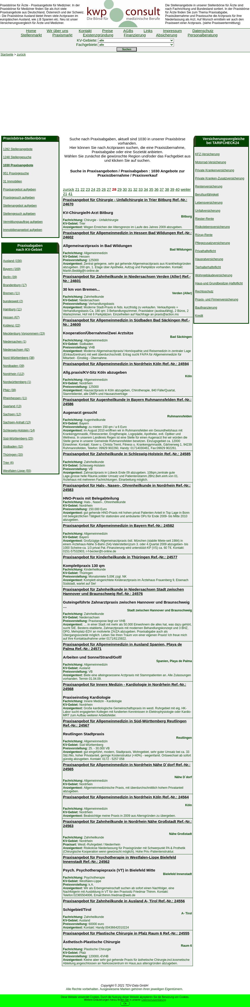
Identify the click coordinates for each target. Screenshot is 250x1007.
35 (151, 189)
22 (82, 189)
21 (77, 189)
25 (98, 189)
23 (88, 189)
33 (141, 189)
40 (177, 189)
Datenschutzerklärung (153, 999)
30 (125, 189)
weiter (186, 189)
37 (162, 189)
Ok (125, 1003)
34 (146, 189)
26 (104, 189)
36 (156, 189)
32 (135, 189)
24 (93, 189)
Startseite (7, 54)
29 (119, 189)
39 (172, 189)
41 (70, 194)
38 (167, 189)
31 (130, 189)
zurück (21, 54)
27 (109, 189)
